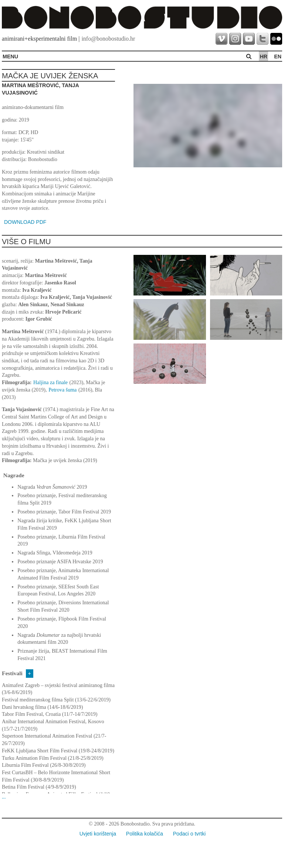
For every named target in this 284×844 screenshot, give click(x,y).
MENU (10, 56)
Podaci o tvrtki (189, 834)
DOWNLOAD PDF (25, 222)
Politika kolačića (144, 834)
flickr (276, 39)
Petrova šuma (62, 390)
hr (263, 56)
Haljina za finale (50, 382)
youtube (249, 39)
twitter (262, 39)
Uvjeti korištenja (98, 834)
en (277, 56)
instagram (235, 39)
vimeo (221, 39)
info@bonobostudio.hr (108, 38)
